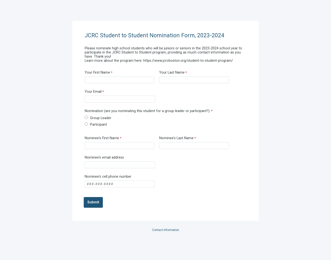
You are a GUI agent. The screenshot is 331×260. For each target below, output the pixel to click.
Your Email (93, 92)
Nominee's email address (104, 157)
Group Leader (100, 118)
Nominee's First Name (102, 138)
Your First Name (97, 72)
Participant (98, 124)
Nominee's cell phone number (108, 177)
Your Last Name (172, 72)
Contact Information (165, 230)
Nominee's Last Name (176, 138)
